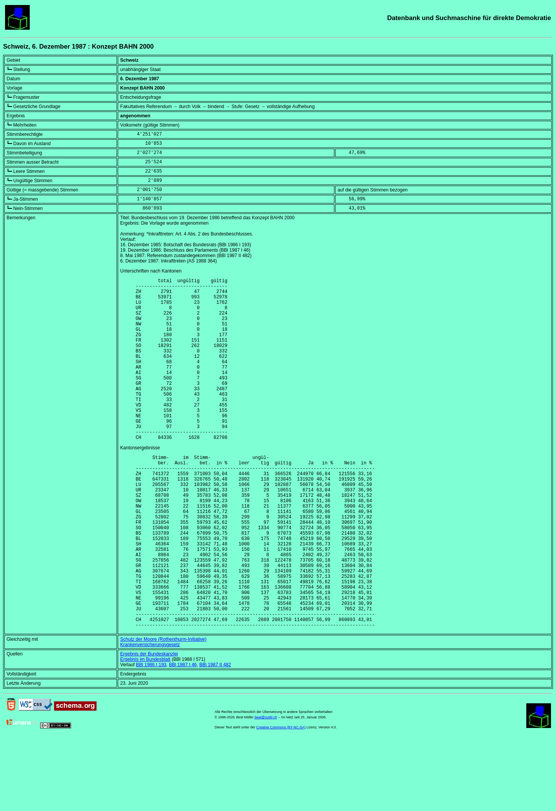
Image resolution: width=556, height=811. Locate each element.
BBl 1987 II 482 (215, 736)
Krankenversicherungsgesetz (150, 716)
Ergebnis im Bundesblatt (145, 731)
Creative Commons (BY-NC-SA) (281, 799)
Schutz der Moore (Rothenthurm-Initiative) (163, 711)
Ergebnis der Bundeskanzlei (149, 725)
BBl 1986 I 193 (151, 736)
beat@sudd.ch (265, 789)
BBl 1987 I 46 (183, 736)
